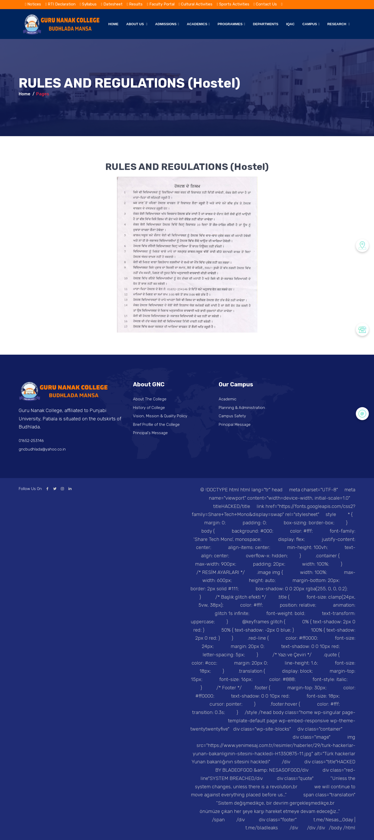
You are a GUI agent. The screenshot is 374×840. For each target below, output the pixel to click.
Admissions (167, 24)
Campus (310, 24)
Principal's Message (150, 433)
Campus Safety (232, 416)
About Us (136, 24)
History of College (149, 407)
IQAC (290, 24)
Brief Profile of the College (157, 424)
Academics (198, 24)
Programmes (231, 24)
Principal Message (235, 424)
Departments (265, 24)
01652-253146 (31, 440)
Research (338, 24)
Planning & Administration (242, 407)
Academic (227, 399)
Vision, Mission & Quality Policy (160, 416)
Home (113, 24)
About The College (150, 399)
